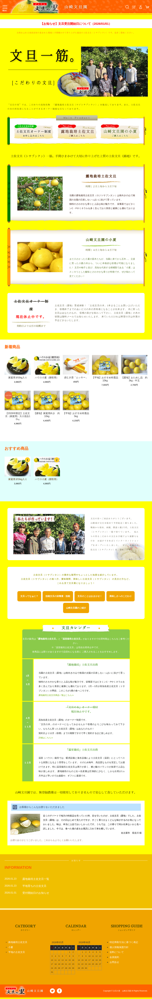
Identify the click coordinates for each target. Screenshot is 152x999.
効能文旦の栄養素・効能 (58, 597)
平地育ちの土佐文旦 (34, 887)
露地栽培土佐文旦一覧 (35, 880)
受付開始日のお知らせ (35, 893)
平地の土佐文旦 (16, 953)
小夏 (10, 948)
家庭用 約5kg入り (17, 379)
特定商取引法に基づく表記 (124, 943)
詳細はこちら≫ (46, 739)
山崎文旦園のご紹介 (76, 609)
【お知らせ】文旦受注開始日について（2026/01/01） (75, 24)
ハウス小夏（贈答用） (47, 379)
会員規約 (114, 958)
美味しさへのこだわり (120, 597)
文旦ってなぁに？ (29, 597)
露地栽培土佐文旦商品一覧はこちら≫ (57, 696)
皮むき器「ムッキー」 (76, 378)
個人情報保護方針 (119, 948)
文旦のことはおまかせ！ (89, 597)
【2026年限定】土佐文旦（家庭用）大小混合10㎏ (17, 417)
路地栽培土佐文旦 (17, 943)
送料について (117, 953)
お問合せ (114, 963)
